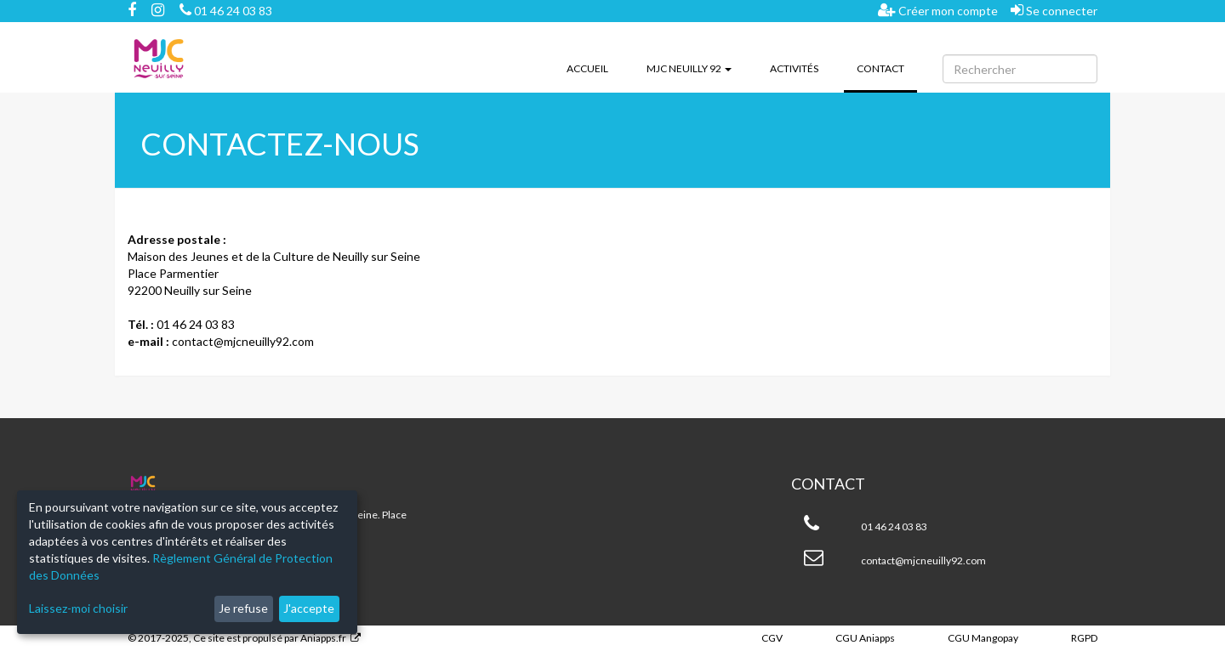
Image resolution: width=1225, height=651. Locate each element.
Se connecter (1054, 10)
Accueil (587, 68)
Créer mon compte (938, 10)
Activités (794, 68)
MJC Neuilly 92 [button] (689, 68)
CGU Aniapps (865, 637)
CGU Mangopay (983, 637)
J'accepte (308, 608)
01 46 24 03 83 (225, 10)
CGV (772, 637)
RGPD (1084, 637)
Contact (887, 67)
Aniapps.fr (323, 637)
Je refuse (243, 608)
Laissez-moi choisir (78, 608)
